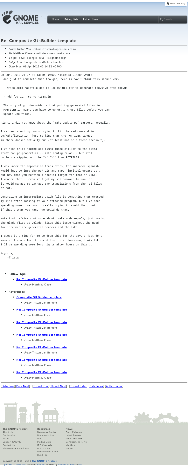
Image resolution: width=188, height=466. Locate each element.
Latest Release (73, 435)
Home (55, 19)
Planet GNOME (74, 438)
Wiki (39, 438)
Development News (76, 441)
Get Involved (9, 435)
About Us (8, 432)
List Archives (90, 19)
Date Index (96, 386)
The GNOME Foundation (16, 448)
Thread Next (58, 386)
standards (21, 464)
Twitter (69, 448)
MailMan (62, 464)
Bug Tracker (43, 448)
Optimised (7, 464)
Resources (43, 428)
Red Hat (41, 464)
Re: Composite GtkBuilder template (41, 279)
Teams (6, 438)
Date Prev (8, 386)
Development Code (47, 451)
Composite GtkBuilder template (39, 297)
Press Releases (74, 432)
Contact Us (9, 445)
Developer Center (46, 432)
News (69, 428)
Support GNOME (12, 441)
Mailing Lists (71, 19)
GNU (80, 464)
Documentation (45, 435)
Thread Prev (40, 386)
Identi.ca (70, 445)
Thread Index (78, 386)
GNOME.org (177, 3)
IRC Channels (44, 445)
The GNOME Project (15, 428)
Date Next (22, 386)
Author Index (114, 386)
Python (70, 464)
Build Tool (42, 454)
